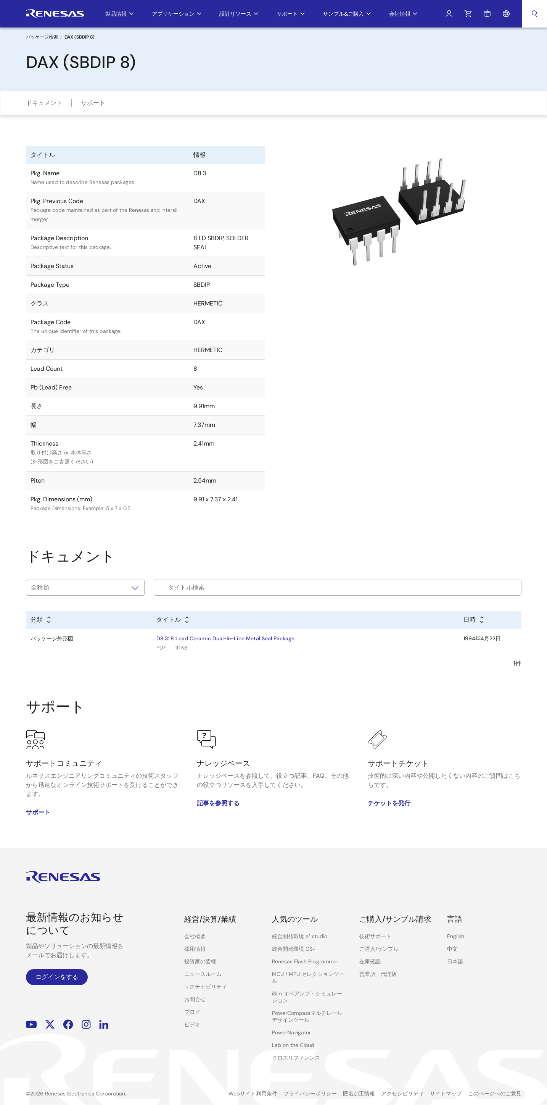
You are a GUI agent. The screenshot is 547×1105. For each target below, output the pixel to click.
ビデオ (192, 1024)
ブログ (192, 1011)
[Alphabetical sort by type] (41, 620)
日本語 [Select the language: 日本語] (455, 961)
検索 (534, 13)
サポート (93, 103)
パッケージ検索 (42, 37)
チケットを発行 (389, 803)
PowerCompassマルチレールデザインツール (307, 1016)
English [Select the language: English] (455, 936)
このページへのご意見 (494, 1093)
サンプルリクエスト (487, 13)
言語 (506, 13)
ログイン (449, 13)
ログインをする (56, 977)
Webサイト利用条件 (252, 1093)
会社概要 (195, 936)
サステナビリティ (205, 986)
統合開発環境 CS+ (293, 948)
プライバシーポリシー (310, 1093)
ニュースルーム (203, 974)
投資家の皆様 (200, 961)
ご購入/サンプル (379, 948)
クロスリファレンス (296, 1057)
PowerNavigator (291, 1032)
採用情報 (195, 948)
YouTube (31, 1024)
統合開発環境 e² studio (299, 936)
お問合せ (195, 999)
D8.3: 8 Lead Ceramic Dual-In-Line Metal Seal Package (225, 638)
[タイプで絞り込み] (85, 588)
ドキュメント (44, 103)
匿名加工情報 (359, 1093)
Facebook (68, 1024)
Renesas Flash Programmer (305, 961)
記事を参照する (218, 803)
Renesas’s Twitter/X (50, 1024)
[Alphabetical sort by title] (173, 620)
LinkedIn (103, 1024)
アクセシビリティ (402, 1093)
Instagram (86, 1024)
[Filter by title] (337, 588)
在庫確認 (370, 961)
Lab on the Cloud (293, 1045)
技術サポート (375, 936)
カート (468, 13)
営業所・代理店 (378, 974)
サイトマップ (446, 1093)
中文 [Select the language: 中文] (452, 948)
